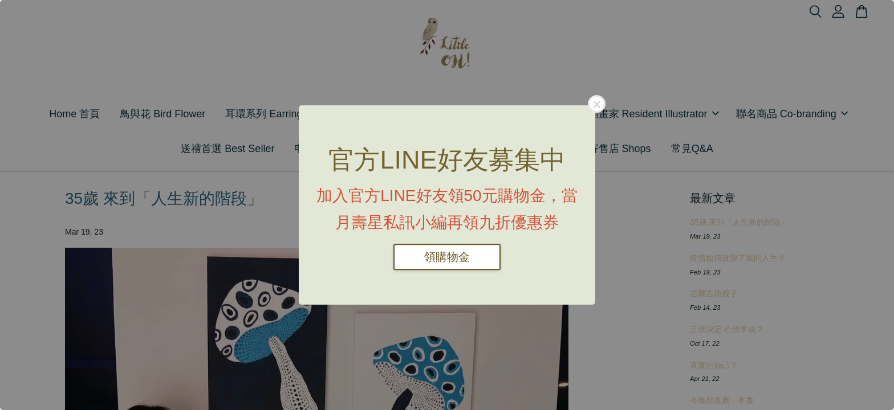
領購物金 (447, 257)
